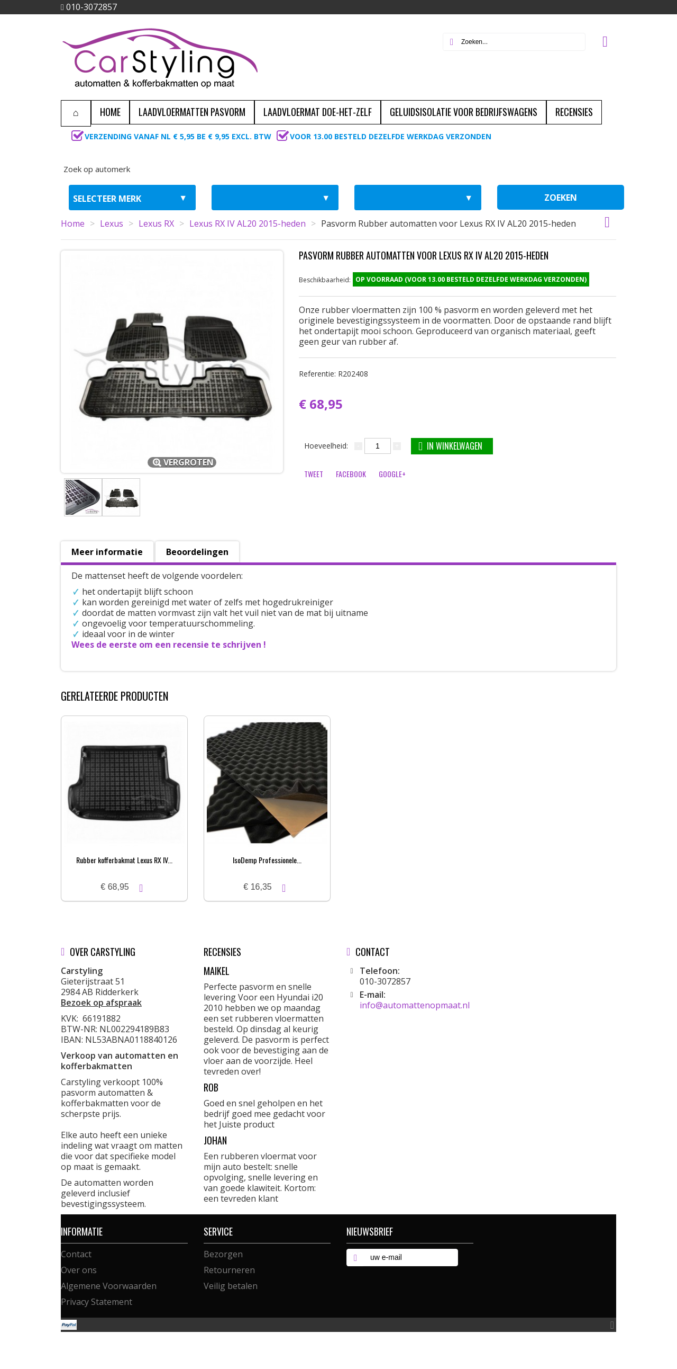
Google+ (392, 473)
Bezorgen (223, 1254)
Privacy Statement (96, 1302)
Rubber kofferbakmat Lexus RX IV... (124, 859)
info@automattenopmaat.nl (415, 1005)
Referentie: (333, 374)
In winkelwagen (450, 445)
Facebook (351, 473)
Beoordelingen (197, 552)
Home (73, 223)
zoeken (560, 197)
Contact (76, 1254)
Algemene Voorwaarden (109, 1286)
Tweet (313, 473)
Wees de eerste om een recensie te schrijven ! (168, 644)
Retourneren (229, 1270)
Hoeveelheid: (326, 446)
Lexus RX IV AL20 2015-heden (247, 223)
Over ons (79, 1270)
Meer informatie (107, 552)
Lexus (111, 223)
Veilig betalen (231, 1286)
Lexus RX (156, 223)
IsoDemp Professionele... (267, 859)
